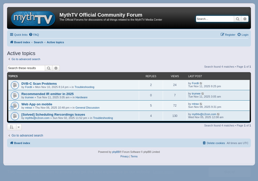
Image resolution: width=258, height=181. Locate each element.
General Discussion (87, 107)
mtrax (28, 107)
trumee (29, 97)
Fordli (28, 86)
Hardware (82, 97)
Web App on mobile (36, 104)
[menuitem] (34, 35)
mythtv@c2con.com (37, 117)
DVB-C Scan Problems (39, 83)
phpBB (116, 152)
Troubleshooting (84, 86)
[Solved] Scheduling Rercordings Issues (53, 114)
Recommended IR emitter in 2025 (47, 94)
